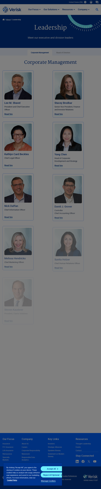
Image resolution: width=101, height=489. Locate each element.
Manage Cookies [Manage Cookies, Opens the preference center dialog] (48, 481)
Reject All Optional (51, 475)
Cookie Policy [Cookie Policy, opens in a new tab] (12, 480)
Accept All (51, 468)
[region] (32, 474)
